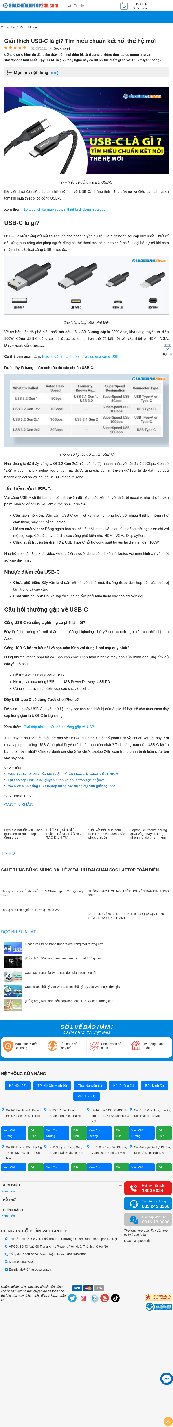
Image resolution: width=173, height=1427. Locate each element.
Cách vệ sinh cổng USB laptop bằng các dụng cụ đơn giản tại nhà (62, 786)
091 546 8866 (77, 1254)
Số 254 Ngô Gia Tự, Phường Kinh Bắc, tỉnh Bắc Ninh (150, 1149)
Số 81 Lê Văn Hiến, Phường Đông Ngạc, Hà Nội (150, 1112)
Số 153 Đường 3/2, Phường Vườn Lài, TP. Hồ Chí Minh (107, 1149)
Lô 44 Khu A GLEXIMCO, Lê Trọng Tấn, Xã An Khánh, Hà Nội (108, 1115)
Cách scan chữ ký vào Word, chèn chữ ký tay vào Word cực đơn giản (73, 986)
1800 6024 (152, 1190)
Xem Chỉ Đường (9, 1132)
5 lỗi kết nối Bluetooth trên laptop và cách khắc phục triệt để (106, 833)
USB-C (17, 796)
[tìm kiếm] (69, 6)
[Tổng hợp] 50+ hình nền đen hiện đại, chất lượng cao (63, 958)
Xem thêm (8, 1191)
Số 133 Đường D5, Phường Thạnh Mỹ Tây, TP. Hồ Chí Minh (21, 1152)
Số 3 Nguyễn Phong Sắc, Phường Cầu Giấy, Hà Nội (63, 1149)
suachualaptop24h (137, 1240)
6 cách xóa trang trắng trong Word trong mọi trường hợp (64, 944)
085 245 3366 (155, 1206)
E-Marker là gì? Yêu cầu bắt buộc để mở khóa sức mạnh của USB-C (63, 774)
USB (27, 796)
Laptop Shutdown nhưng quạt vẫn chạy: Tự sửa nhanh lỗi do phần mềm (148, 833)
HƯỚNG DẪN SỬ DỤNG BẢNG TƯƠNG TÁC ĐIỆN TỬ (63, 833)
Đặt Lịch (33, 1132)
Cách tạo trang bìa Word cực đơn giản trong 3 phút (60, 972)
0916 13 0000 (155, 1221)
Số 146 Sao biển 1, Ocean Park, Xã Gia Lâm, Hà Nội (21, 1112)
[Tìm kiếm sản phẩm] (86, 5)
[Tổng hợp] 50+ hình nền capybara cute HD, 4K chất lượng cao (69, 1000)
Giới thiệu (11, 1185)
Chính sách (13, 1209)
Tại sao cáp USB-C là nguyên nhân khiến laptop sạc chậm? (56, 780)
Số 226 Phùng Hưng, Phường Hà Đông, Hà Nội (63, 1112)
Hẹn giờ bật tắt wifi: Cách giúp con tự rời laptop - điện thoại (23, 833)
